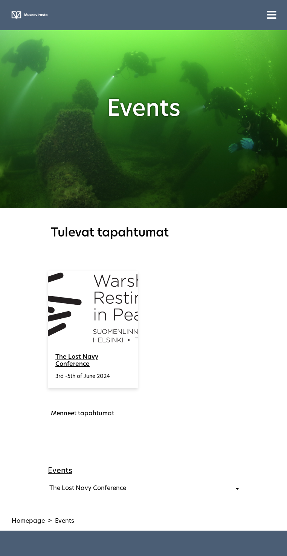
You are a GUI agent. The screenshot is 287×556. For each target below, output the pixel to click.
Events (60, 471)
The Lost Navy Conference (76, 360)
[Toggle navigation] (272, 15)
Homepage (28, 521)
